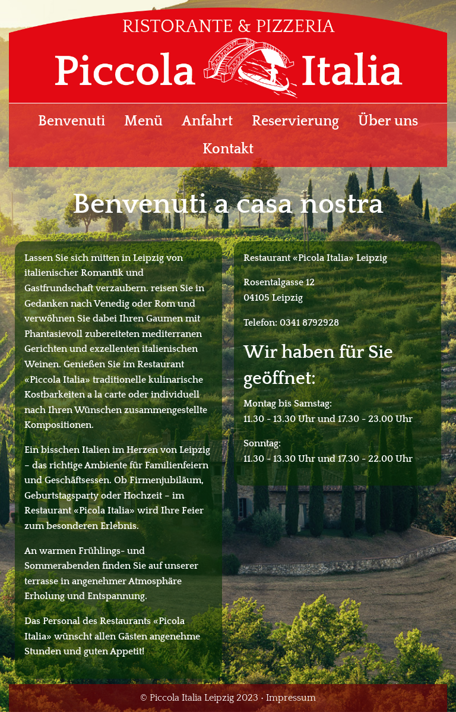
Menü (143, 121)
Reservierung (295, 121)
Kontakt (228, 149)
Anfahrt (207, 121)
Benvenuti (71, 121)
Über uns (388, 121)
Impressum (291, 697)
